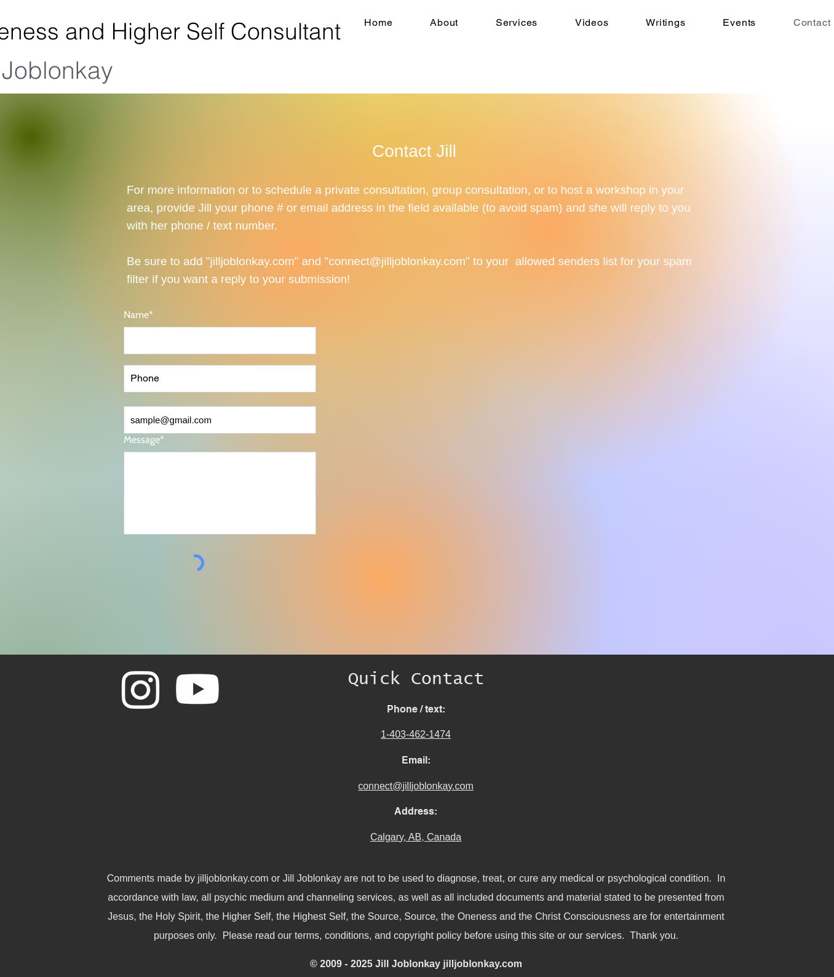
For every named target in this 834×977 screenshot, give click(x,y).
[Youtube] (197, 689)
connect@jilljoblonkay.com (397, 261)
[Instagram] (141, 689)
